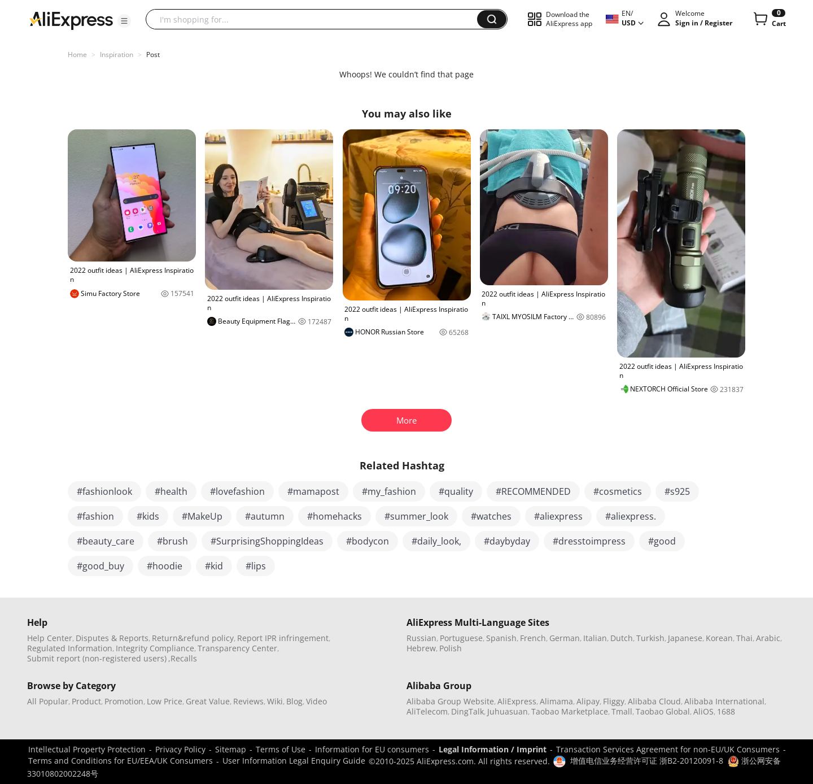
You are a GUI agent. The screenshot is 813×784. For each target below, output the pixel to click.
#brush (172, 541)
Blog (294, 701)
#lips (256, 566)
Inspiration (116, 54)
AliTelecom (427, 711)
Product (86, 701)
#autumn (265, 516)
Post (153, 54)
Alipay (588, 701)
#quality (456, 491)
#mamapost (313, 491)
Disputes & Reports (112, 638)
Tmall (621, 711)
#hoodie (164, 566)
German (564, 638)
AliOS (703, 711)
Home (77, 54)
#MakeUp (202, 516)
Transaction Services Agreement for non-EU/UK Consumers (668, 749)
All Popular (47, 701)
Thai (744, 638)
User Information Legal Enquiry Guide (293, 760)
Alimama (556, 701)
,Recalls (182, 658)
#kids (148, 516)
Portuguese (461, 638)
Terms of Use (280, 749)
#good (662, 541)
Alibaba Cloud (654, 701)
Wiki (275, 701)
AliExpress (516, 701)
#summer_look (416, 516)
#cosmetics (617, 491)
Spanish (501, 638)
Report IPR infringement (283, 638)
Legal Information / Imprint (493, 749)
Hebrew (421, 648)
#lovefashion (237, 491)
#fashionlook (104, 491)
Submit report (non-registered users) (97, 658)
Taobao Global (663, 711)
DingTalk (467, 711)
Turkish (650, 638)
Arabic (768, 638)
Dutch (621, 638)
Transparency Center (237, 648)
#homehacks (334, 516)
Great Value (208, 701)
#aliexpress (558, 516)
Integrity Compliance (155, 648)
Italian (595, 638)
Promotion (123, 701)
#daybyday (507, 541)
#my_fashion (389, 491)
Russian (421, 638)
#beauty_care (105, 541)
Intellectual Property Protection (87, 749)
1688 (726, 711)
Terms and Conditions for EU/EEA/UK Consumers (120, 760)
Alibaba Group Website (450, 701)
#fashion (95, 516)
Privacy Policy (180, 749)
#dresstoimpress (589, 541)
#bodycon (367, 541)
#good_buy (100, 566)
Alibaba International (724, 701)
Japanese (685, 638)
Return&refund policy (193, 638)
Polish (450, 648)
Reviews (248, 701)
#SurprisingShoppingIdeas (267, 541)
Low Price (164, 701)
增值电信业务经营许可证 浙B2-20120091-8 (646, 760)
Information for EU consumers (372, 749)
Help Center (49, 638)
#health (171, 491)
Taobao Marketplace (569, 711)
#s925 (677, 491)
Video (316, 701)
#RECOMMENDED (533, 491)
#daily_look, (436, 541)
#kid (214, 566)
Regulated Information (69, 648)
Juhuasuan (507, 711)
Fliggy (613, 701)
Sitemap (230, 749)
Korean (719, 638)
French (533, 638)
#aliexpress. (630, 516)
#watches (491, 516)
